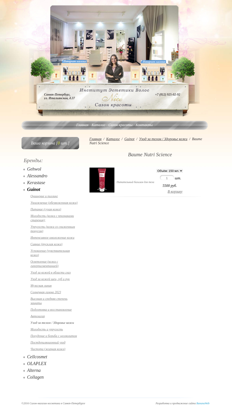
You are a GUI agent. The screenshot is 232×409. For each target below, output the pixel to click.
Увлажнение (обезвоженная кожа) (54, 202)
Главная (82, 125)
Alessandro (37, 175)
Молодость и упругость (47, 329)
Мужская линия (41, 285)
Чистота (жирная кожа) (48, 349)
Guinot (33, 189)
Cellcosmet (37, 356)
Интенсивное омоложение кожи (53, 237)
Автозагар (38, 316)
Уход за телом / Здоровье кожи (52, 323)
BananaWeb (203, 403)
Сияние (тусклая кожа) (47, 244)
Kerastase (36, 182)
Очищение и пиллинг (44, 196)
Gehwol (34, 168)
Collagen (35, 377)
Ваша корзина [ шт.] (50, 143)
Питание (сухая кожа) (46, 209)
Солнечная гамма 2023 (46, 292)
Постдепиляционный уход (48, 342)
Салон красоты (120, 125)
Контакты (144, 125)
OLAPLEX (37, 363)
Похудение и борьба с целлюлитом (54, 336)
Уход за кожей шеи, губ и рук (50, 279)
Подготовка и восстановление (51, 309)
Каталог (98, 125)
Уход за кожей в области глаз (51, 272)
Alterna (34, 370)
